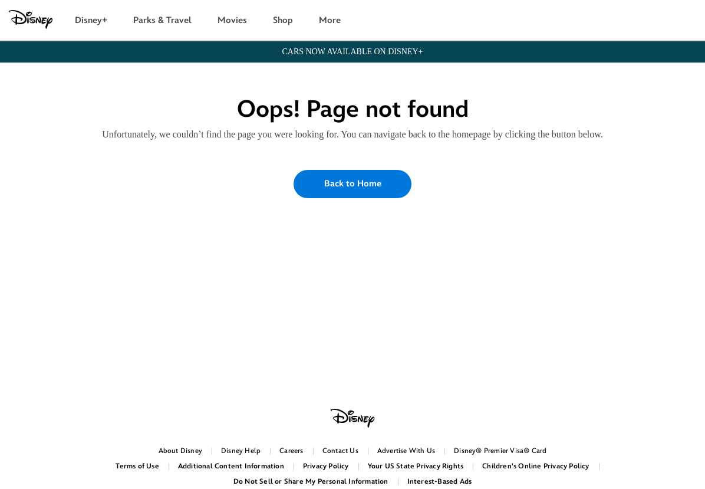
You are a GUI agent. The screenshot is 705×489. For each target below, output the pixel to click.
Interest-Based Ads (439, 481)
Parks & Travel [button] (162, 20)
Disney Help (241, 451)
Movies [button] (232, 20)
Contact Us (340, 451)
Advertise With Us (406, 451)
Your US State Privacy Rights (416, 466)
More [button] (330, 20)
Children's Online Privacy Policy (535, 466)
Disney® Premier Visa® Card (500, 451)
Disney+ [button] (91, 20)
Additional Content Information (231, 466)
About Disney (180, 451)
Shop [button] (283, 20)
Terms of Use (137, 466)
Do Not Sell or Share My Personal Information (310, 481)
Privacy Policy (326, 466)
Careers (291, 451)
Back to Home (352, 183)
